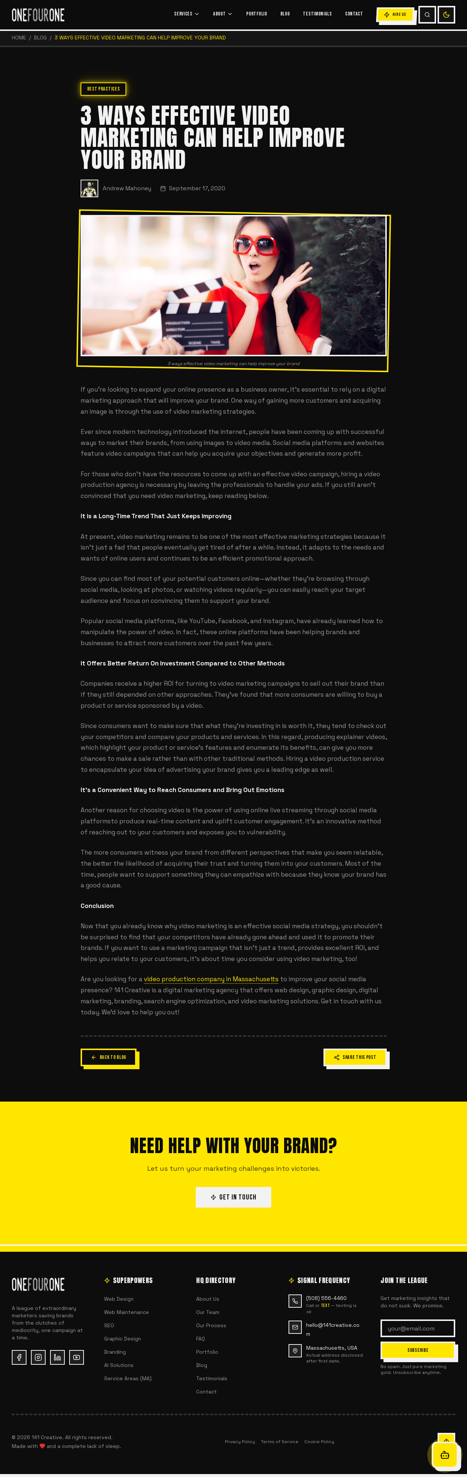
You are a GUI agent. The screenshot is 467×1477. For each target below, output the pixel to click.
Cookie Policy (319, 1442)
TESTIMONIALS (317, 14)
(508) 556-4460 (326, 1298)
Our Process (211, 1325)
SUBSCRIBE (417, 1350)
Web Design (119, 1299)
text (325, 1305)
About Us (207, 1299)
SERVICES (187, 14)
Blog (40, 37)
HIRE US (395, 15)
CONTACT (354, 14)
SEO (109, 1325)
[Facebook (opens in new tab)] (19, 1357)
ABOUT (223, 14)
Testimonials (211, 1378)
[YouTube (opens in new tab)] (76, 1357)
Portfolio (207, 1352)
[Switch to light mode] (446, 15)
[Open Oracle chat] (445, 1455)
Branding (115, 1352)
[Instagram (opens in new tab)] (38, 1357)
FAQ (200, 1338)
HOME (19, 37)
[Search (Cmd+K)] (427, 15)
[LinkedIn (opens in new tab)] (57, 1357)
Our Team (207, 1312)
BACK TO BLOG (108, 1057)
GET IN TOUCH (233, 1197)
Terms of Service (279, 1442)
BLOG (285, 14)
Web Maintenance (126, 1312)
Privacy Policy (240, 1442)
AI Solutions (119, 1365)
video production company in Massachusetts (211, 979)
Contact (206, 1391)
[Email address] (418, 1328)
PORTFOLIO (256, 14)
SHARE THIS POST (355, 1057)
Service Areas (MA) (128, 1378)
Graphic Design (122, 1338)
